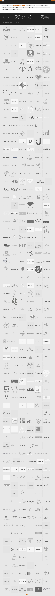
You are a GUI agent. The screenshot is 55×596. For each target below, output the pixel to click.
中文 (2, 0)
